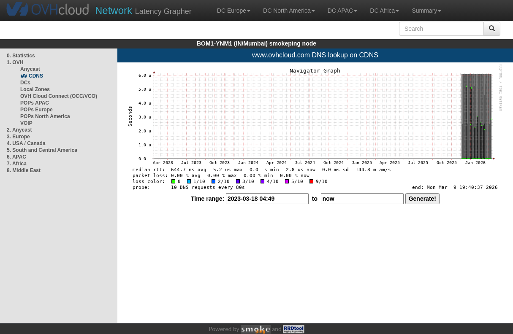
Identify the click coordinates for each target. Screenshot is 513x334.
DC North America (289, 10)
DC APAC (342, 10)
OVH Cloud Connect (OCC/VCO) (58, 96)
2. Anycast (19, 130)
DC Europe (233, 10)
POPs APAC (34, 103)
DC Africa (384, 10)
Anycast (30, 69)
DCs (25, 83)
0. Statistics (21, 56)
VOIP (26, 123)
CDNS (36, 76)
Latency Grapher (143, 10)
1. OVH (15, 62)
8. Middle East (24, 170)
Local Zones (35, 89)
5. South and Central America (42, 150)
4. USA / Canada (26, 143)
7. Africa (17, 164)
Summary (426, 10)
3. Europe (18, 137)
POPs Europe (36, 110)
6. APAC (16, 157)
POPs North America (45, 116)
